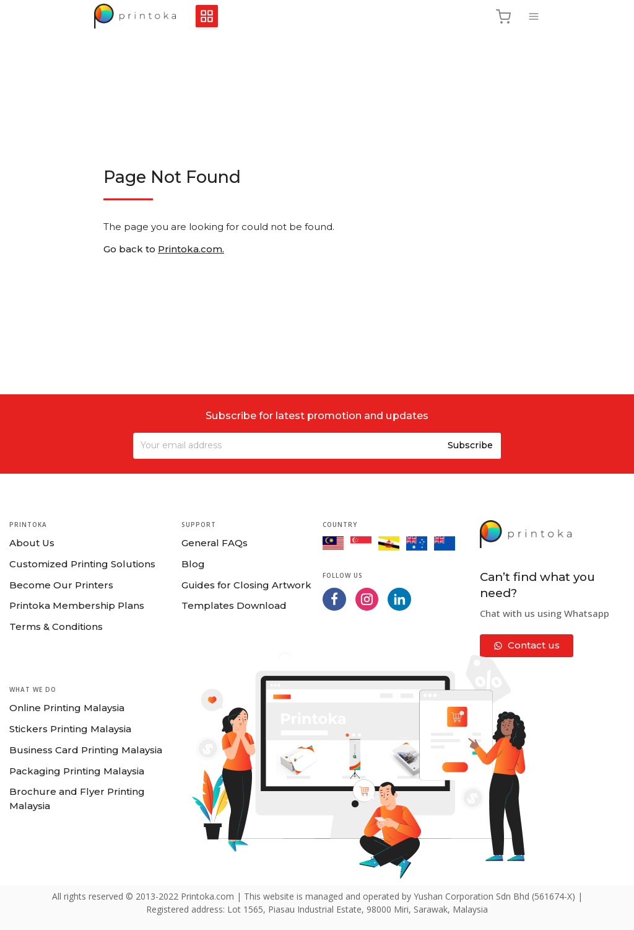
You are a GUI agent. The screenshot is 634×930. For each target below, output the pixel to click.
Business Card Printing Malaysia (85, 750)
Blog (193, 564)
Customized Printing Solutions (82, 564)
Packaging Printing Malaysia (76, 771)
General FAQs (214, 543)
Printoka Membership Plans (76, 605)
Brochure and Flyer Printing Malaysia (77, 799)
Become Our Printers (61, 585)
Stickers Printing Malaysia (70, 729)
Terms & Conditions (56, 626)
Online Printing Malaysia (66, 708)
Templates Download (234, 605)
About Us (31, 543)
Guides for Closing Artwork (246, 585)
